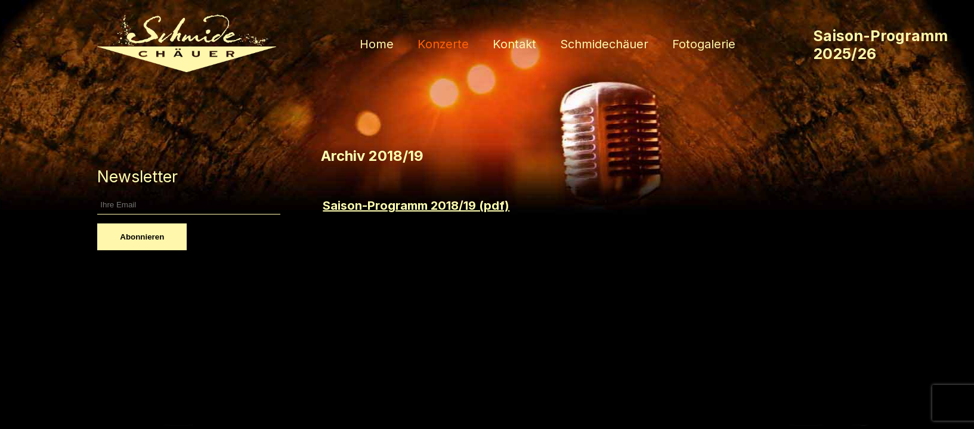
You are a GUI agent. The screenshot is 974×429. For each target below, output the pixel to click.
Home (377, 44)
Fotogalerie (703, 44)
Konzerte (443, 44)
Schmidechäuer (604, 44)
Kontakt (514, 44)
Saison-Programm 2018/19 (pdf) (416, 205)
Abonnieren (142, 236)
